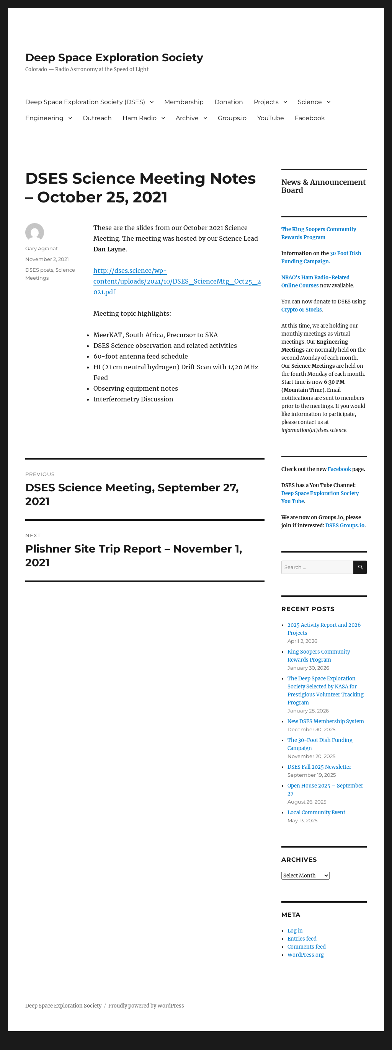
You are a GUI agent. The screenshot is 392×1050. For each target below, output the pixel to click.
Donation (228, 102)
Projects (266, 102)
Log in (295, 931)
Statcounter (18, 1044)
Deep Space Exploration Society (114, 57)
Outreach (97, 118)
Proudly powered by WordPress (146, 1006)
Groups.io (232, 118)
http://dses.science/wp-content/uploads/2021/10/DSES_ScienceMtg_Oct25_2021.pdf (177, 281)
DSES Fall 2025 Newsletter (319, 767)
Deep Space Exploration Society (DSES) (85, 102)
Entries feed (302, 939)
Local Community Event (316, 812)
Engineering (44, 118)
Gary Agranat (41, 248)
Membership (184, 102)
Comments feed (306, 947)
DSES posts (39, 270)
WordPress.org (305, 955)
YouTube (270, 118)
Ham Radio (139, 118)
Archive (187, 118)
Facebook (310, 118)
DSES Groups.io (344, 525)
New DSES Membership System (325, 721)
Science (310, 102)
